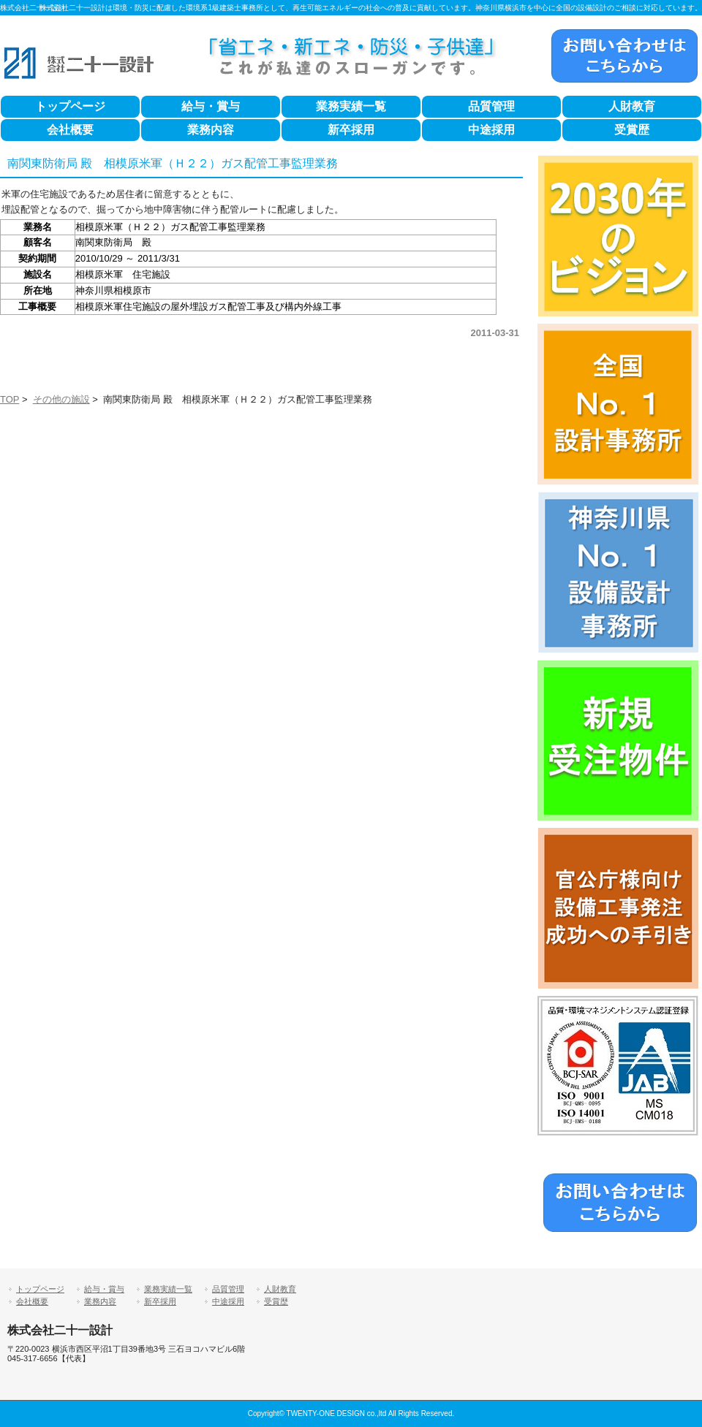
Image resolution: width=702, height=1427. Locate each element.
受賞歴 (631, 129)
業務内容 (210, 129)
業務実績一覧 (351, 106)
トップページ (70, 106)
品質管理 (491, 106)
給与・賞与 (210, 106)
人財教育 (631, 106)
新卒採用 (351, 129)
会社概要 (70, 129)
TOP (9, 399)
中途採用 (491, 129)
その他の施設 (61, 399)
